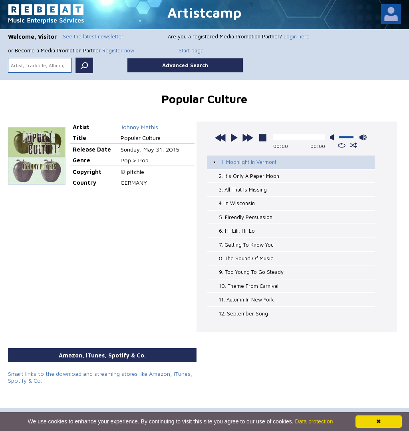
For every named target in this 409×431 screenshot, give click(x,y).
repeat (342, 145)
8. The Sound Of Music (246, 258)
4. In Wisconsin (237, 203)
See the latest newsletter (93, 36)
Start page (191, 50)
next (247, 137)
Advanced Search (185, 65)
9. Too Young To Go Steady (251, 272)
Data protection (314, 421)
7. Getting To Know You (246, 244)
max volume (363, 137)
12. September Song (243, 313)
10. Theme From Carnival (248, 286)
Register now (118, 50)
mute (333, 137)
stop (262, 137)
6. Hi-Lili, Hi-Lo (237, 230)
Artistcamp (204, 12)
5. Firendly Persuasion (245, 217)
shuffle (354, 145)
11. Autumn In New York (246, 299)
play (234, 138)
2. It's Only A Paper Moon (249, 176)
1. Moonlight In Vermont (248, 162)
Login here (297, 36)
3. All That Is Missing (243, 189)
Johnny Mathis (139, 127)
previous (220, 137)
